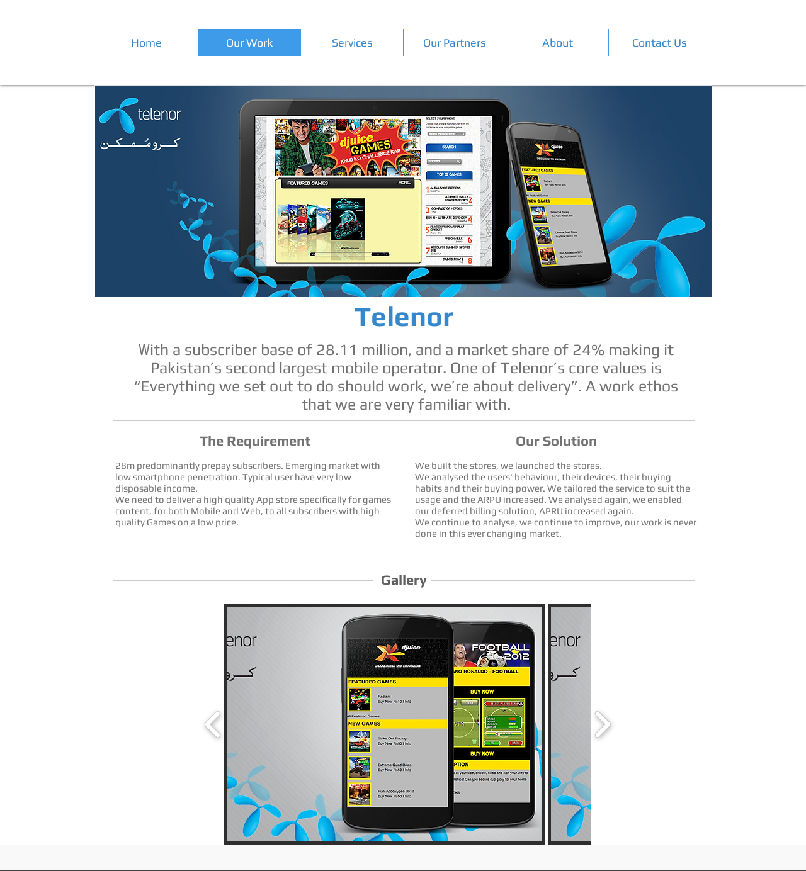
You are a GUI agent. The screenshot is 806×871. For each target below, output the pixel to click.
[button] (384, 724)
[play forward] (602, 724)
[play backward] (213, 724)
